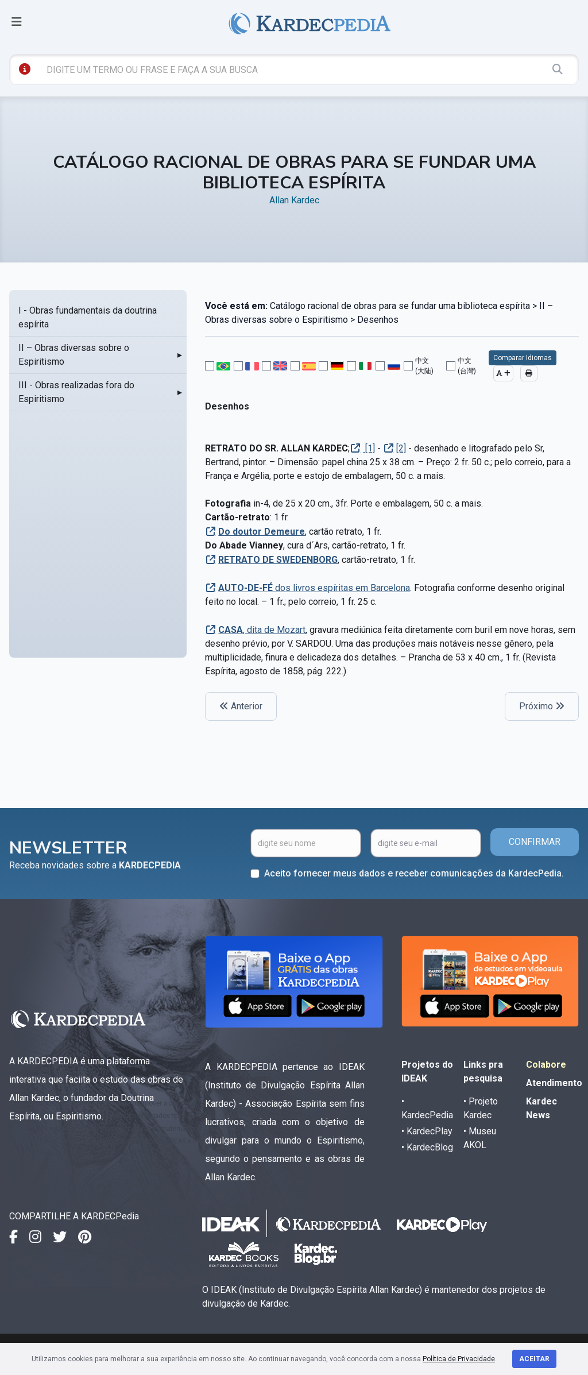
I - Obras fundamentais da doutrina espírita (87, 317)
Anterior (240, 706)
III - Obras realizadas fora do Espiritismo (76, 392)
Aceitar (534, 1359)
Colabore (546, 1064)
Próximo (541, 706)
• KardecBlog (427, 1147)
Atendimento (554, 1082)
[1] (369, 448)
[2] (401, 448)
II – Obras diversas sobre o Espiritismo (73, 354)
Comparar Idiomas (522, 358)
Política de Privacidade (459, 1359)
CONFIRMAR (534, 841)
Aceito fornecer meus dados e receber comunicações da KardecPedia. (414, 873)
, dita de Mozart (261, 629)
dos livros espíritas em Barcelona (314, 587)
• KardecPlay (426, 1131)
